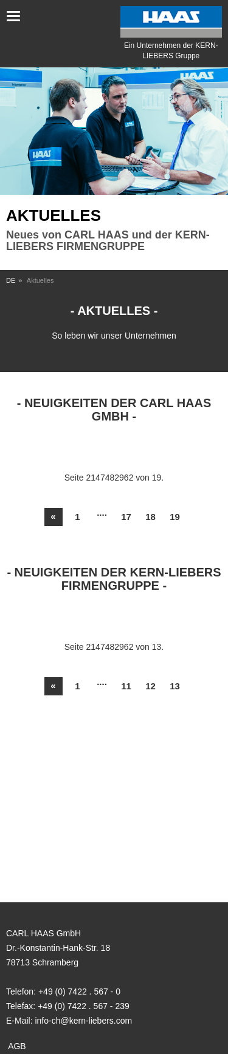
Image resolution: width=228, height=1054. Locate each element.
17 (126, 517)
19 (175, 517)
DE (10, 280)
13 (175, 686)
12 (150, 686)
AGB (17, 1046)
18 (150, 517)
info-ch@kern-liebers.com (83, 1020)
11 (126, 686)
